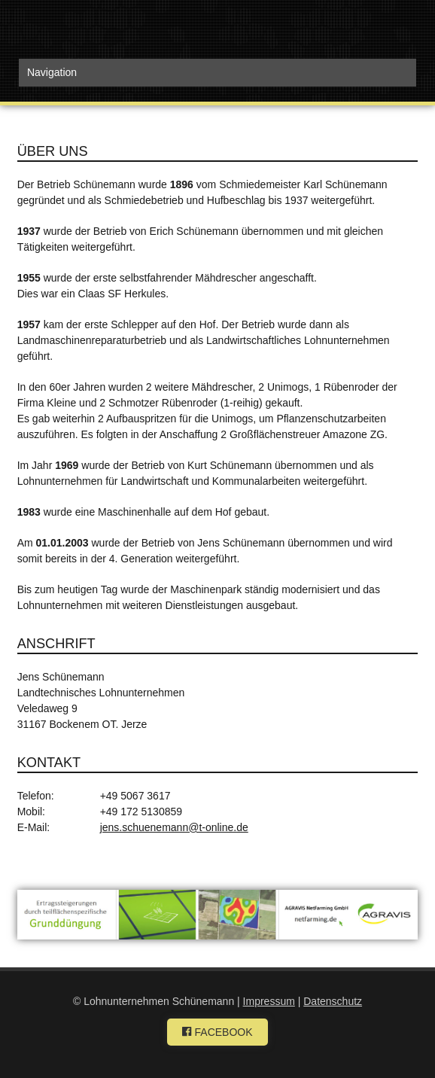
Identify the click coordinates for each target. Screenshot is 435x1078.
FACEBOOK (217, 1032)
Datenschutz (332, 1001)
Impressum (269, 1001)
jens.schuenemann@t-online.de (174, 827)
